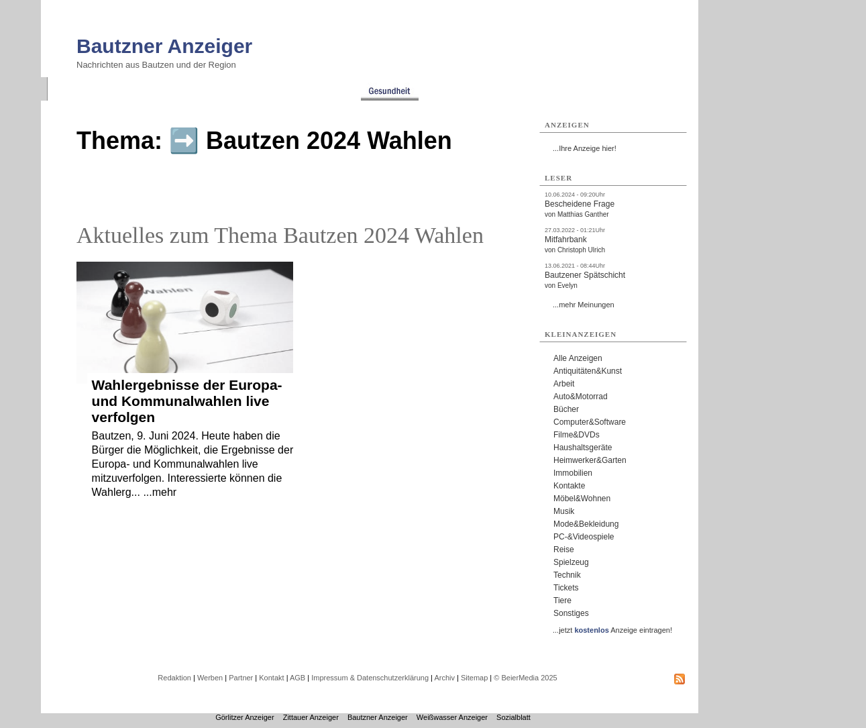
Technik (567, 575)
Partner (241, 678)
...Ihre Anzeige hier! (584, 148)
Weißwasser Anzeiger (452, 717)
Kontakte (569, 485)
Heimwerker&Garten (590, 460)
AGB (297, 678)
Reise (563, 549)
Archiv (444, 678)
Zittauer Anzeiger (311, 717)
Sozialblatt (513, 717)
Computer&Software (589, 422)
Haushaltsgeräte (582, 447)
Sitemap (474, 678)
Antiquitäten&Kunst (587, 371)
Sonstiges (571, 613)
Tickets (566, 587)
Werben (210, 678)
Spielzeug (571, 562)
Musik (563, 511)
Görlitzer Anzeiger (244, 717)
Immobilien (572, 473)
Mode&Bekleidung (585, 524)
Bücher (566, 409)
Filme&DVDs (576, 434)
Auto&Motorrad (580, 396)
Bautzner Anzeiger (164, 46)
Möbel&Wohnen (581, 498)
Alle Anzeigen (577, 358)
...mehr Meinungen (583, 304)
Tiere (562, 600)
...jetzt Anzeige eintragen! (612, 630)
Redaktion (174, 678)
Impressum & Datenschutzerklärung (370, 678)
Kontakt (271, 678)
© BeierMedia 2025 (525, 678)
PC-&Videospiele (583, 536)
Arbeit (563, 383)
